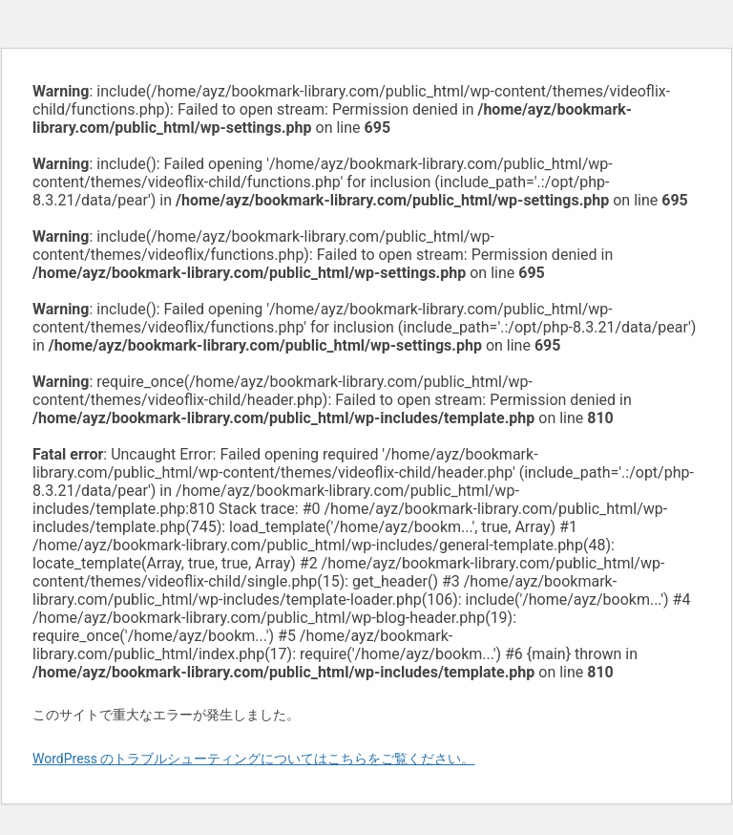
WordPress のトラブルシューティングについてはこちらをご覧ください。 (253, 758)
